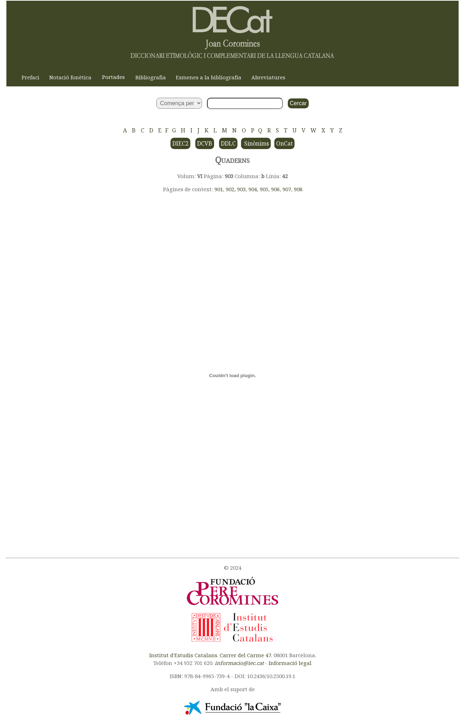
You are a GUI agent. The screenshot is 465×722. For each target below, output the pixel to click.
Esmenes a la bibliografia (208, 77)
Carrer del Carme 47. (246, 655)
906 (275, 189)
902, (231, 189)
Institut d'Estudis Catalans (183, 655)
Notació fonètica (70, 77)
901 (218, 189)
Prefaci (30, 77)
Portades (113, 76)
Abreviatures (268, 77)
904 (252, 189)
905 (264, 189)
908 (298, 189)
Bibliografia (150, 77)
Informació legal (290, 662)
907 (286, 189)
